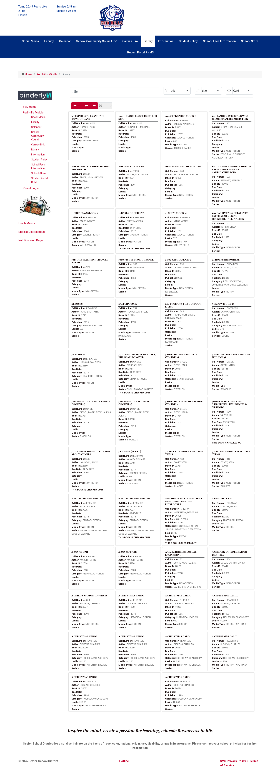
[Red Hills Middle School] (112, 17)
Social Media (38, 117)
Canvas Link (38, 144)
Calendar (36, 127)
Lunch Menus (26, 223)
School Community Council (37, 136)
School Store (38, 173)
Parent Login (31, 188)
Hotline (124, 761)
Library (35, 149)
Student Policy (39, 159)
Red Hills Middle (33, 112)
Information (38, 154)
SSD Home (29, 106)
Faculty (35, 122)
